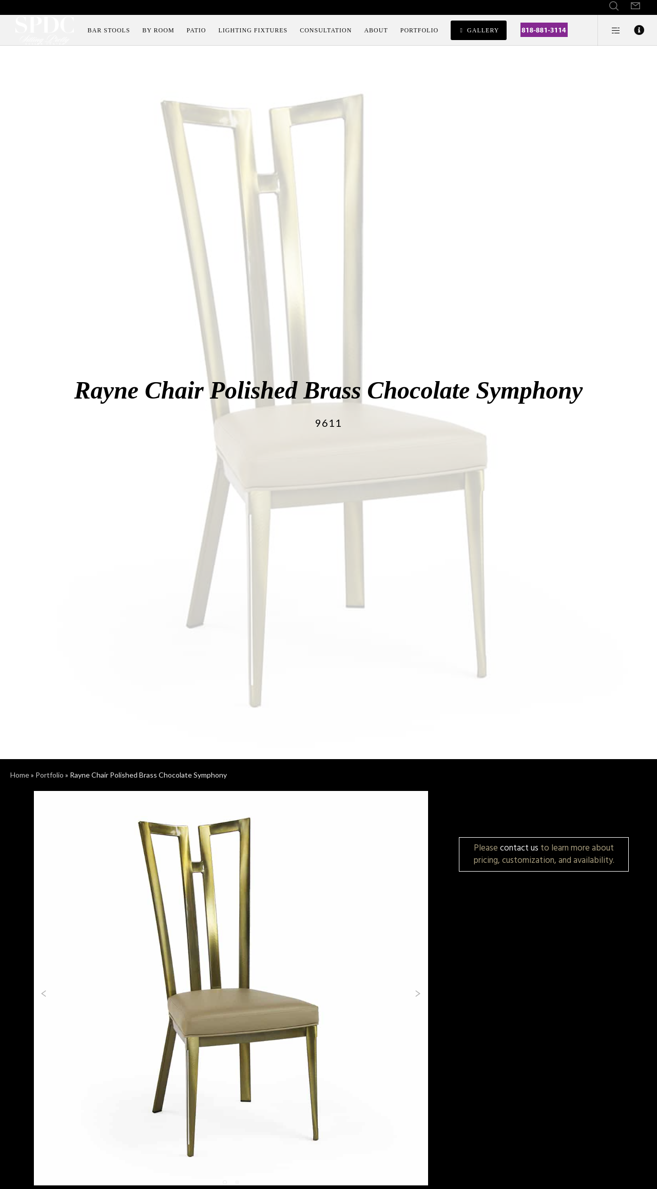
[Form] (635, 6)
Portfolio (49, 774)
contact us (519, 848)
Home (19, 774)
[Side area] (609, 30)
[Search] (614, 6)
